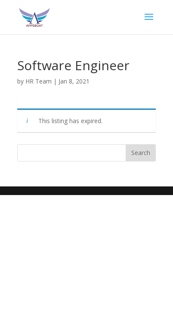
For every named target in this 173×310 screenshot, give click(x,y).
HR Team (38, 81)
